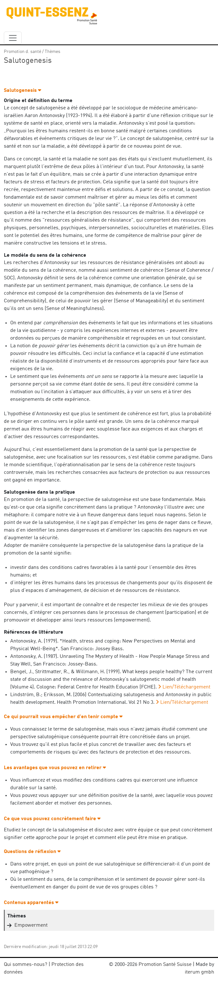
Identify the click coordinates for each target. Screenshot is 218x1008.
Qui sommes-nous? (25, 964)
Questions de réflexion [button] (32, 851)
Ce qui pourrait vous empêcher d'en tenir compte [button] (63, 716)
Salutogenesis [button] (22, 90)
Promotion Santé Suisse (165, 964)
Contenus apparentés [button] (31, 902)
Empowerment (31, 925)
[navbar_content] (13, 38)
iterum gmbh (199, 972)
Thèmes (52, 51)
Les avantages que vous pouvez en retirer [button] (55, 767)
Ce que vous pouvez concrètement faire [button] (52, 818)
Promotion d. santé (22, 51)
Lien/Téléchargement (186, 687)
